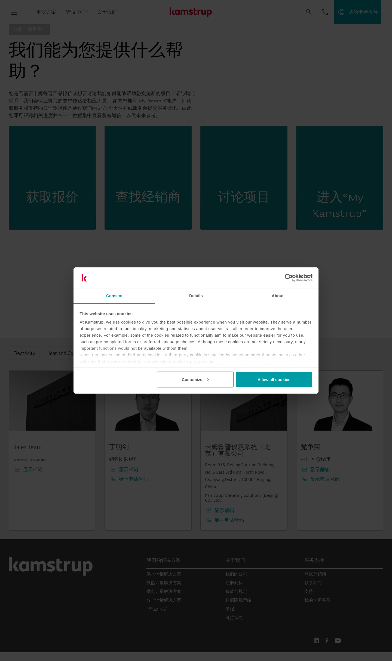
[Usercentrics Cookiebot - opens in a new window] (289, 278)
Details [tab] (196, 295)
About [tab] (278, 295)
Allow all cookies (274, 379)
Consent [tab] (114, 295)
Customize (195, 379)
